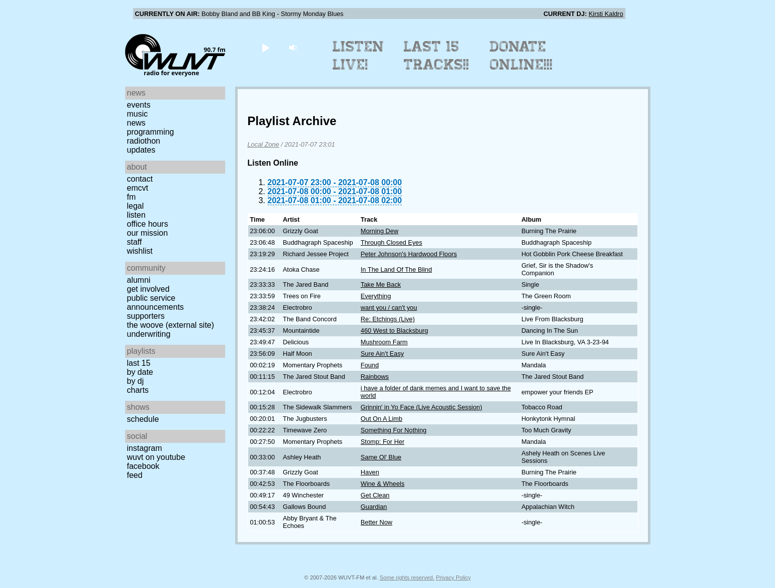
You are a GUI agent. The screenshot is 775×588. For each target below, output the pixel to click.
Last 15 (139, 363)
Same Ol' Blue (381, 457)
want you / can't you (389, 307)
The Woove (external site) (170, 325)
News (136, 123)
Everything (376, 296)
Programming (150, 132)
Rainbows (375, 376)
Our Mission (147, 233)
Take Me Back (381, 284)
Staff (134, 242)
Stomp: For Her (382, 441)
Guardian (374, 506)
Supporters (146, 316)
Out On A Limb (381, 418)
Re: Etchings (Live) (388, 319)
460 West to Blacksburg (394, 330)
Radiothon (144, 141)
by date (140, 372)
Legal (135, 206)
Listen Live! (358, 56)
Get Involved (148, 289)
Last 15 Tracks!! (436, 56)
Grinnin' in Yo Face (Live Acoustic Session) (421, 407)
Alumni (139, 280)
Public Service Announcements (155, 302)
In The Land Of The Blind (396, 269)
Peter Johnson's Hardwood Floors (409, 254)
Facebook (143, 466)
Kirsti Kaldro (606, 14)
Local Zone (263, 144)
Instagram (144, 448)
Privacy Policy (453, 577)
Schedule (143, 419)
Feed (135, 475)
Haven (370, 472)
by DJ (135, 381)
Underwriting (149, 334)
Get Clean (375, 495)
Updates (141, 150)
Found (370, 365)
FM (131, 197)
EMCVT (138, 188)
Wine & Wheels (382, 483)
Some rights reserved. (407, 577)
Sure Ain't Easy (382, 353)
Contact (140, 179)
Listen (136, 215)
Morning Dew (379, 231)
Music (137, 114)
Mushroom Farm (384, 342)
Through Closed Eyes (391, 242)
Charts (138, 390)
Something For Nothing (394, 430)
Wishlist (140, 251)
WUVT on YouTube (156, 457)
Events (139, 105)
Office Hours (147, 224)
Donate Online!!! (521, 56)
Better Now (376, 522)
